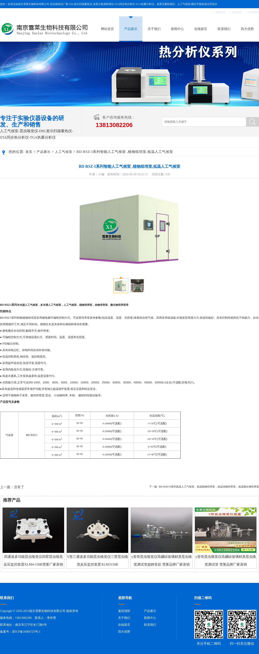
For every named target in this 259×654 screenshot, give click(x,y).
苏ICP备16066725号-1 (26, 631)
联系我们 (254, 12)
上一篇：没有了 (12, 487)
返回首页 (221, 12)
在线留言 (237, 12)
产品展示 (130, 29)
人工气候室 (63, 152)
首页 (28, 152)
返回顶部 (124, 611)
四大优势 (247, 29)
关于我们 (154, 29)
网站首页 (107, 29)
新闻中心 (177, 29)
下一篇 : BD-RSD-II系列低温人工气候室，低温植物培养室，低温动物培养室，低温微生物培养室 (204, 486)
